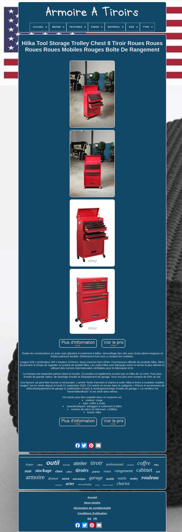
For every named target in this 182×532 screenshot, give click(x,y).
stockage (43, 470)
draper (29, 464)
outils (122, 478)
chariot (123, 483)
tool (158, 471)
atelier (80, 463)
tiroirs (82, 470)
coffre (143, 463)
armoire (35, 477)
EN (89, 518)
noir (28, 471)
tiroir (96, 463)
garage (96, 477)
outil (53, 462)
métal (65, 478)
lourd (97, 485)
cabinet (144, 470)
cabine (40, 465)
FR (95, 518)
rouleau (150, 477)
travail (66, 464)
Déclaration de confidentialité (92, 507)
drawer (53, 478)
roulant (130, 464)
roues (107, 471)
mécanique (79, 478)
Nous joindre (92, 502)
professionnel (115, 464)
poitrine (96, 471)
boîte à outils (108, 485)
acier (70, 483)
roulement (58, 485)
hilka (156, 464)
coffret (69, 472)
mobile (110, 478)
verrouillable (85, 484)
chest (59, 471)
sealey (134, 478)
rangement (124, 470)
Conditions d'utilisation (92, 513)
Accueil (92, 497)
